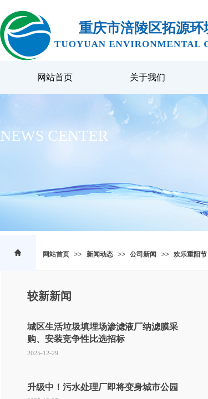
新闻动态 (100, 254)
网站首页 (56, 254)
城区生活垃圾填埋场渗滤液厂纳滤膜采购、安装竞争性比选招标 (102, 333)
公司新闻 (143, 254)
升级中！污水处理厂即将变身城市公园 (102, 387)
